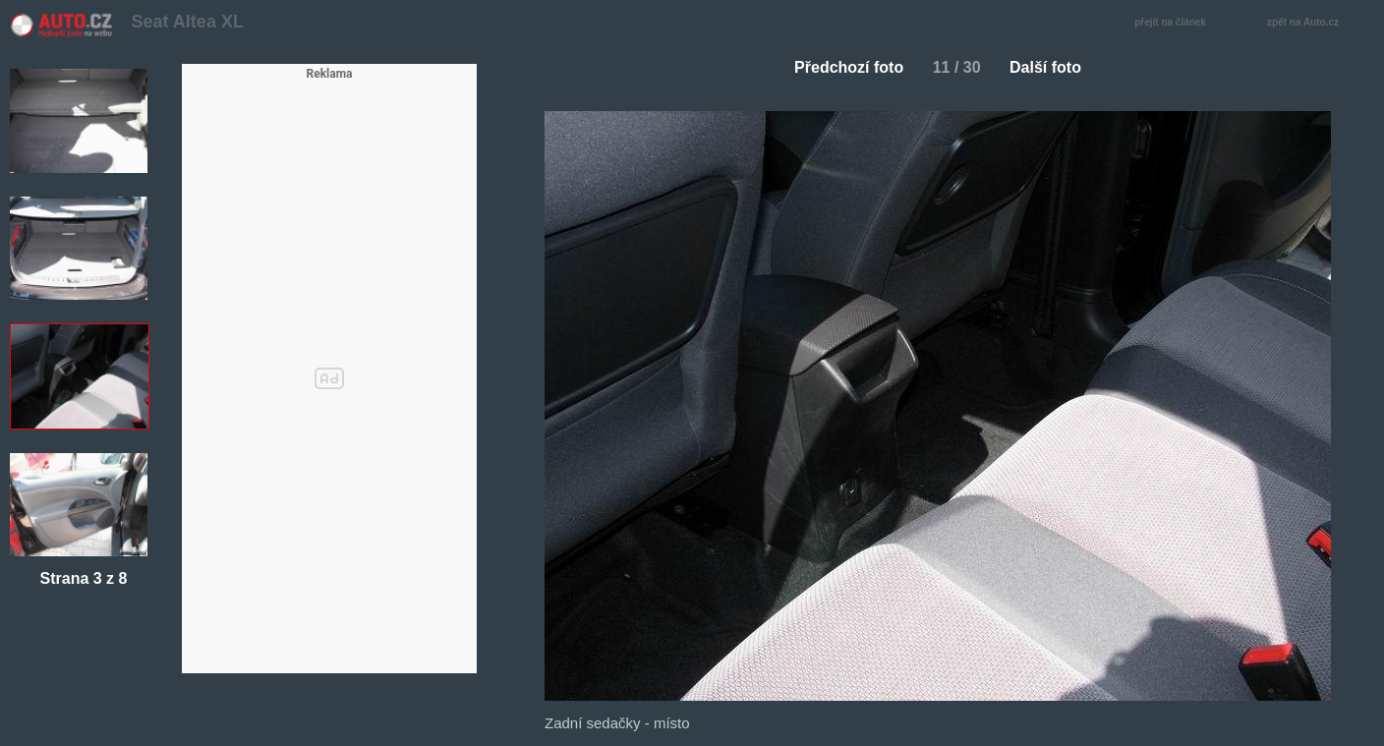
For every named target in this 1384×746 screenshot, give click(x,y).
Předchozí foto (840, 67)
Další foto (1053, 67)
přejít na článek (1175, 23)
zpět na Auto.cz (1313, 23)
